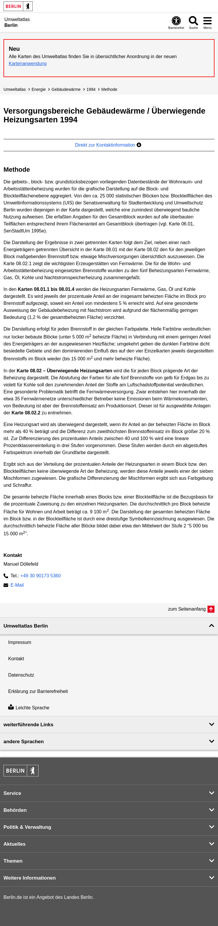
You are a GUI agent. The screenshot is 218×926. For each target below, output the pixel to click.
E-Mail (17, 586)
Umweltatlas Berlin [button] (26, 626)
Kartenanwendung (28, 63)
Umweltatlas (15, 89)
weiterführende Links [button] (28, 724)
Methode (109, 89)
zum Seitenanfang (187, 609)
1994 (90, 89)
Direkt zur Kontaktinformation (108, 145)
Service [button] (12, 793)
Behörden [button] (15, 810)
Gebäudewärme (66, 89)
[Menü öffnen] (207, 22)
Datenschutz (21, 675)
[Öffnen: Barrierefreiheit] (176, 22)
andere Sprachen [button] (24, 741)
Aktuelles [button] (15, 844)
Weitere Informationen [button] (30, 878)
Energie (39, 89)
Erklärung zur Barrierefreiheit (38, 691)
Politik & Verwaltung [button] (27, 827)
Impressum (19, 642)
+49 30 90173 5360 (40, 575)
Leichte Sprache (28, 707)
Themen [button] (13, 861)
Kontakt (16, 658)
